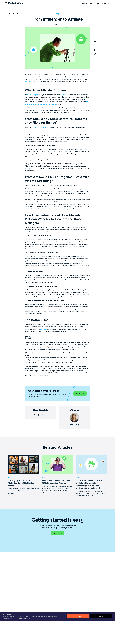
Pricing (91, 3)
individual (63, 95)
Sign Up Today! (57, 533)
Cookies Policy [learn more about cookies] (27, 618)
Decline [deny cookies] (101, 616)
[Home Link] (14, 4)
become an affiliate (39, 127)
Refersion (43, 329)
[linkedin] (95, 50)
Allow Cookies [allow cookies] (78, 616)
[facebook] (95, 46)
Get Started (105, 3)
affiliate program (33, 95)
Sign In (97, 3)
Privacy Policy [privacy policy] (18, 618)
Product (84, 3)
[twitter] (95, 42)
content (27, 81)
